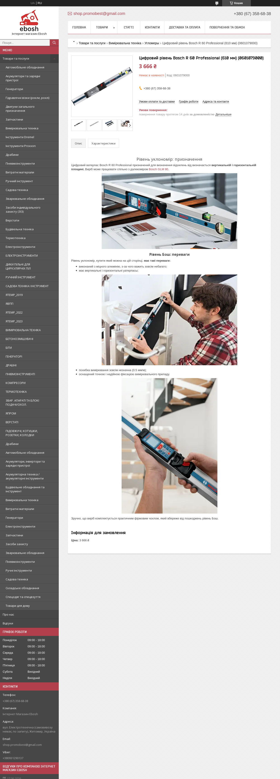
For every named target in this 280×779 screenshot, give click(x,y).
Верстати (12, 220)
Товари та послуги (16, 58)
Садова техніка (17, 190)
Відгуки (8, 623)
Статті (129, 27)
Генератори (14, 89)
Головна (79, 27)
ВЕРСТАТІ (12, 422)
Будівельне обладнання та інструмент (25, 489)
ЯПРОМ (11, 413)
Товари (102, 27)
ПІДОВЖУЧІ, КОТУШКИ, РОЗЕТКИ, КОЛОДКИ (22, 433)
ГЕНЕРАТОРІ (14, 356)
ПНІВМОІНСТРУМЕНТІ (20, 374)
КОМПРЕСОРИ (16, 383)
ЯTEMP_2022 (14, 312)
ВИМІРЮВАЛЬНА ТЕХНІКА (23, 330)
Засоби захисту (17, 544)
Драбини (12, 155)
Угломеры (151, 43)
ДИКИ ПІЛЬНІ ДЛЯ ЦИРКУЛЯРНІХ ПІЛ (18, 266)
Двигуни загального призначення (20, 109)
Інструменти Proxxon (21, 146)
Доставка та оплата (184, 27)
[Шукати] (54, 42)
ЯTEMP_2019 (14, 295)
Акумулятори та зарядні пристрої (23, 78)
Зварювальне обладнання (25, 199)
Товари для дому (18, 606)
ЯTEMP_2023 (14, 321)
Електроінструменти (20, 247)
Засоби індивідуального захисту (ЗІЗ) (23, 209)
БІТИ (9, 348)
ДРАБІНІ (11, 365)
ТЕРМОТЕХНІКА (16, 392)
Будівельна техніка (20, 229)
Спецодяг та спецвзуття (23, 597)
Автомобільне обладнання (25, 67)
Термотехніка (16, 238)
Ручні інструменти (19, 570)
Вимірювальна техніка (22, 128)
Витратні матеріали (20, 172)
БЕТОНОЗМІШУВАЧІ (19, 339)
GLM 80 (163, 169)
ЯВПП (9, 304)
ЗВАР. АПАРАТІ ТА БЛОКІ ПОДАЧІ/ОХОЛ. (22, 402)
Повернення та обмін (227, 27)
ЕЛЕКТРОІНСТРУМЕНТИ (22, 255)
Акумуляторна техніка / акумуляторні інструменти (25, 476)
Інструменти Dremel (20, 137)
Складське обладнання (22, 588)
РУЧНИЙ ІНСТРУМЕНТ (20, 277)
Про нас (8, 614)
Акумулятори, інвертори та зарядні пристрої (25, 463)
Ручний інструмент (19, 181)
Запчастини (14, 119)
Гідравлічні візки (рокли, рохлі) (27, 98)
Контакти (152, 27)
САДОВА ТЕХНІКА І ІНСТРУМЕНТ (27, 286)
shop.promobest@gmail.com (22, 745)
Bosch (153, 169)
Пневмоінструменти (20, 163)
